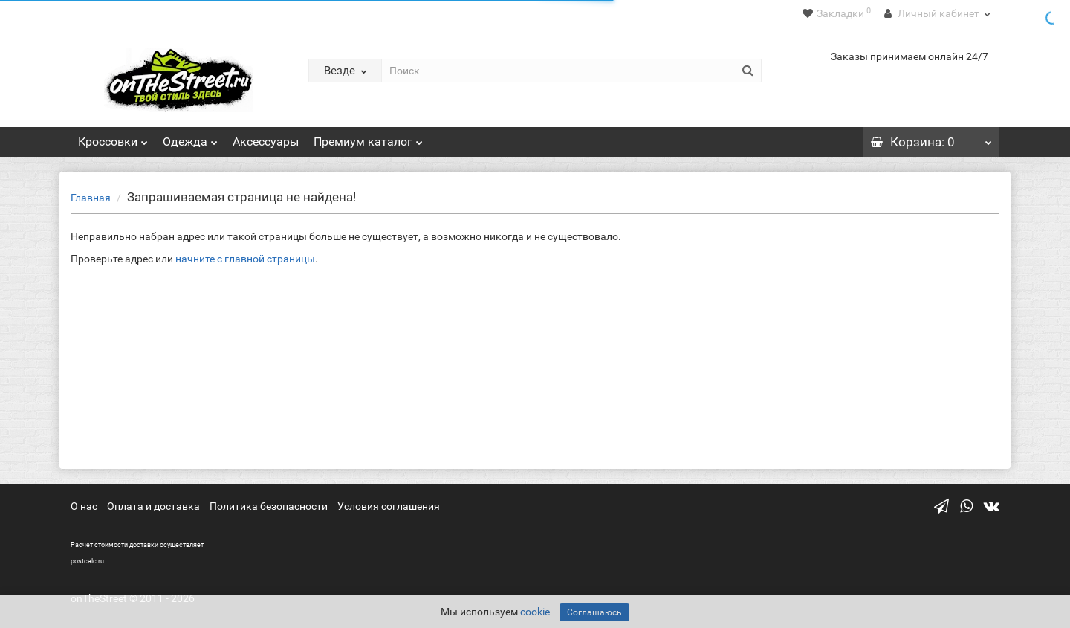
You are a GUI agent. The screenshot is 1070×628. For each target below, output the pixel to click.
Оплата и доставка (153, 506)
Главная (91, 198)
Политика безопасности (269, 506)
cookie (535, 612)
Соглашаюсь (594, 612)
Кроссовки (113, 138)
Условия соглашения (388, 506)
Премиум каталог (368, 138)
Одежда (190, 138)
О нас (84, 506)
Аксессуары (266, 142)
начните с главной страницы (245, 259)
